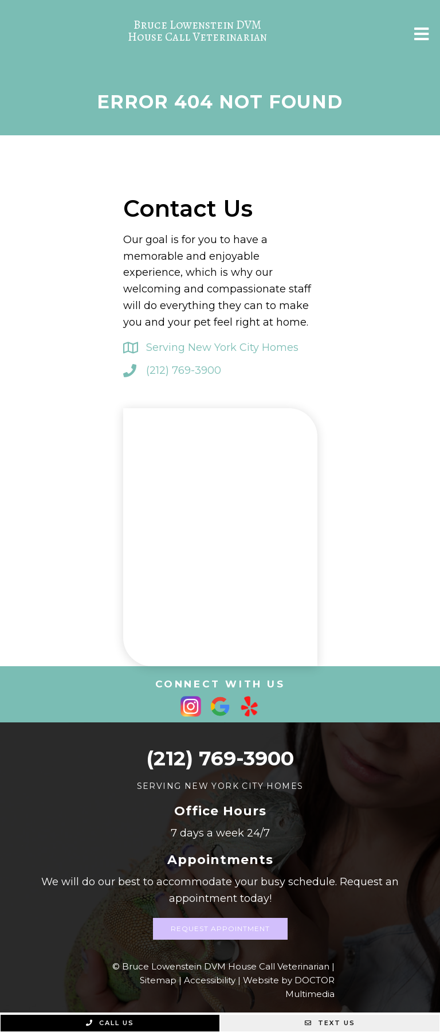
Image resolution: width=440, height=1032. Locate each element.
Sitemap (158, 980)
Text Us (330, 1023)
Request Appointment (220, 928)
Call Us (110, 1023)
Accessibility (209, 980)
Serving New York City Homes (222, 347)
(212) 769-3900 (183, 370)
